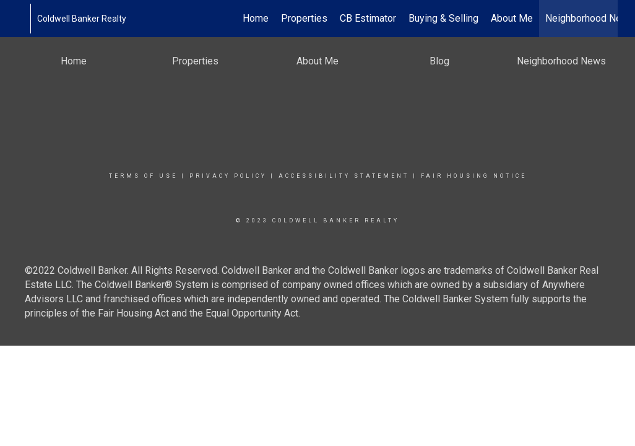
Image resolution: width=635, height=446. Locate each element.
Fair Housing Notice (474, 176)
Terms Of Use (143, 176)
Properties (304, 18)
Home (256, 18)
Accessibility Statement (344, 176)
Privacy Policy (228, 176)
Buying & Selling (443, 18)
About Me (512, 18)
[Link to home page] (23, 18)
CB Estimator (368, 18)
